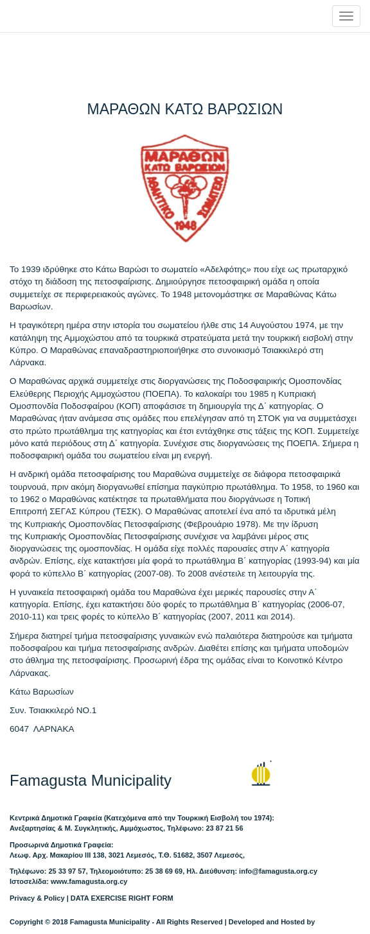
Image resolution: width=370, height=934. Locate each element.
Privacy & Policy (37, 898)
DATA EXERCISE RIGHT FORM (122, 898)
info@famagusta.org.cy (278, 871)
